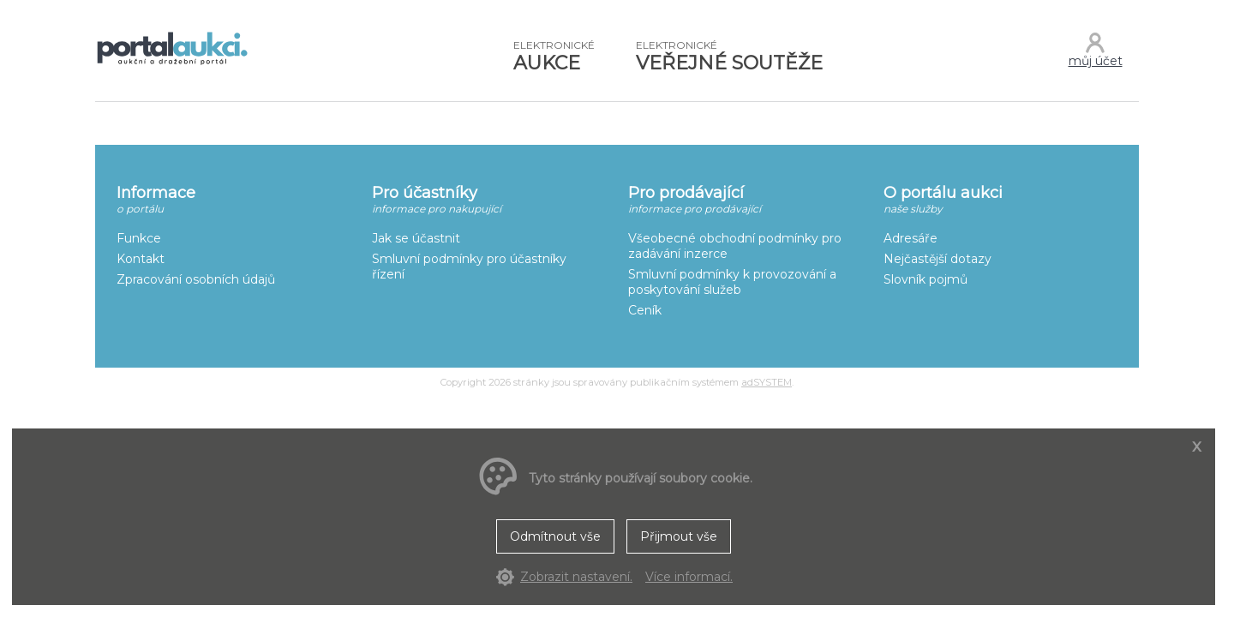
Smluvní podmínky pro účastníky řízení (469, 266)
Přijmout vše (678, 536)
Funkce (139, 238)
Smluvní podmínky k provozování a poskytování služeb (732, 282)
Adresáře (910, 238)
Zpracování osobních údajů (196, 279)
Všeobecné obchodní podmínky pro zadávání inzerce (735, 246)
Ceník (645, 310)
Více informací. (689, 576)
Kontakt (141, 259)
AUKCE (554, 57)
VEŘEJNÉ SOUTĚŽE (729, 57)
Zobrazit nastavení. (576, 576)
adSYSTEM (766, 382)
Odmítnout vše (555, 536)
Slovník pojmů (925, 279)
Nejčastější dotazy (937, 259)
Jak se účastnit (416, 238)
